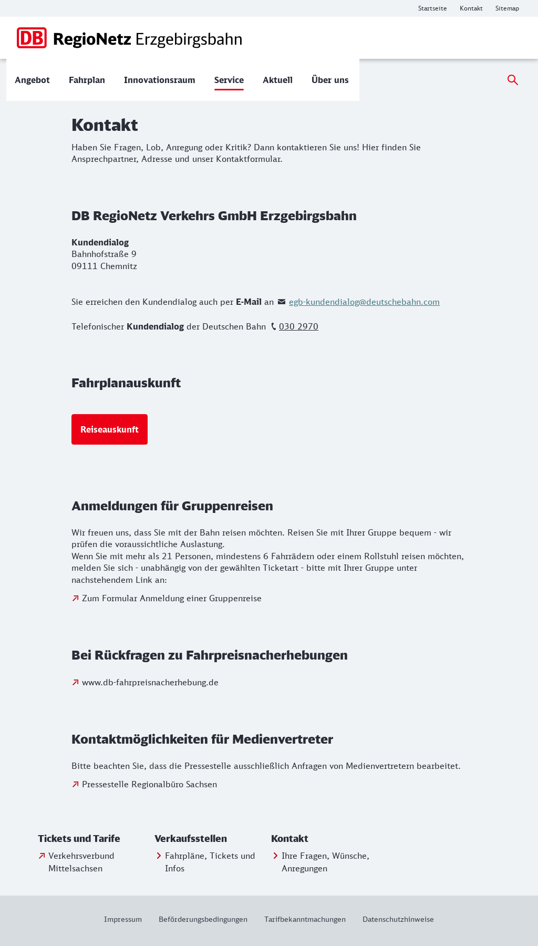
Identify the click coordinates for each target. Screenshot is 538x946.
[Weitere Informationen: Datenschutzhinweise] (394, 919)
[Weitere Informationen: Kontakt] (471, 8)
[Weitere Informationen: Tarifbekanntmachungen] (305, 919)
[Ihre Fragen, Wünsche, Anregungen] (327, 862)
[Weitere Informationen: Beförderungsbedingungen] (203, 919)
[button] (94, 838)
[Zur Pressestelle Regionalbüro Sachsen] (144, 784)
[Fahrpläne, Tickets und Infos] (210, 862)
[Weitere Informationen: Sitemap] (507, 8)
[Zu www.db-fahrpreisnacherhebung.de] (145, 682)
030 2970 (298, 326)
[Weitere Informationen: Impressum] (127, 919)
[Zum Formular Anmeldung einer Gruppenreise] (166, 598)
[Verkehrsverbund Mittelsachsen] (94, 862)
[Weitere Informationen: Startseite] (432, 8)
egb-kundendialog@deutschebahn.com (364, 301)
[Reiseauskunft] (109, 429)
